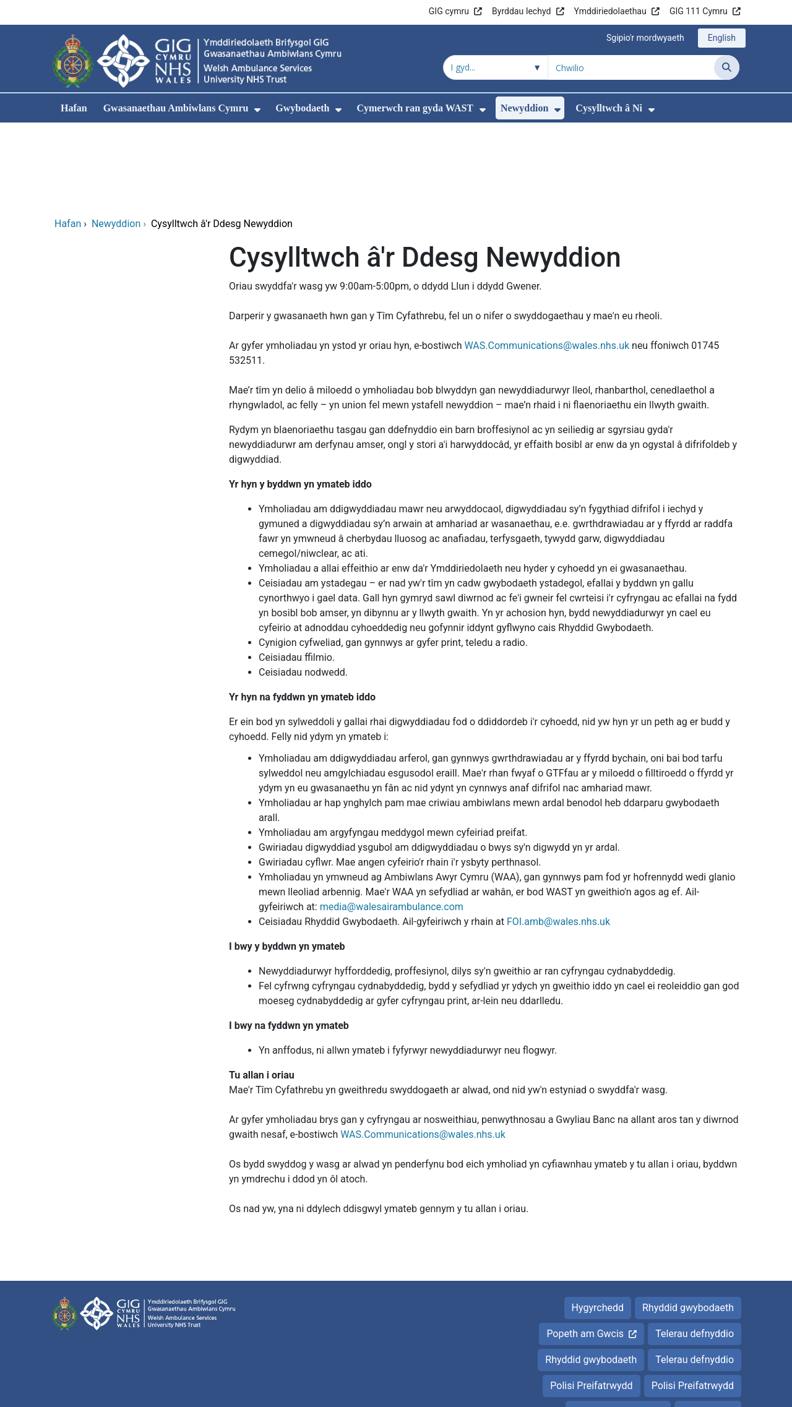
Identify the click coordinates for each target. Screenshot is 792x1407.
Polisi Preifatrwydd (591, 1301)
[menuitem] (257, 110)
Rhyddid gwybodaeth (688, 1223)
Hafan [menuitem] (74, 108)
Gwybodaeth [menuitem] (302, 108)
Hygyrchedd (598, 1223)
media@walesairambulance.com (391, 822)
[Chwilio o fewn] (495, 67)
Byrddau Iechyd (521, 11)
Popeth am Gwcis (585, 1249)
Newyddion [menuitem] (524, 108)
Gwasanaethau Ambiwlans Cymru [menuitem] (176, 108)
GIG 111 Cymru (698, 11)
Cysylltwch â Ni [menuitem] (608, 108)
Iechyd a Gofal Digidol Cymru (663, 1391)
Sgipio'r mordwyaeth (645, 38)
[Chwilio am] (631, 67)
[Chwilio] (726, 67)
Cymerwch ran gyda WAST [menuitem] (414, 108)
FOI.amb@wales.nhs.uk (558, 837)
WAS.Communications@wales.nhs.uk (546, 261)
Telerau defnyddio (694, 1249)
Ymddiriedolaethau (610, 11)
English (722, 38)
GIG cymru (449, 11)
